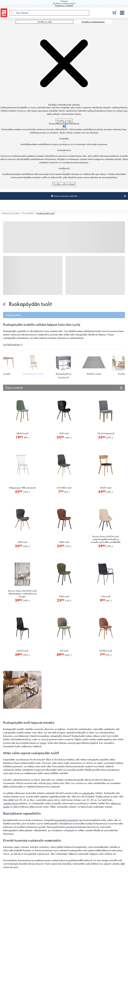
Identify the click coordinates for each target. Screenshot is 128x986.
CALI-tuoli (105, 596)
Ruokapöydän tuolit (46, 213)
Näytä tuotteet (13, 315)
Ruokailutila (28, 213)
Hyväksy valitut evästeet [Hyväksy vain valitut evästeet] (64, 184)
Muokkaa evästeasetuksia (93, 21)
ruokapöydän (88, 793)
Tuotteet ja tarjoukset (11, 213)
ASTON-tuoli (22, 650)
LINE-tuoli (64, 433)
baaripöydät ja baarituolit (66, 820)
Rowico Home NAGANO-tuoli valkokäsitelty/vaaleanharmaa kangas (22, 593)
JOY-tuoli (64, 650)
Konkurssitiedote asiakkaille (65, 196)
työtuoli (43, 743)
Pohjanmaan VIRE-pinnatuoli (22, 487)
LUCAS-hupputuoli (105, 433)
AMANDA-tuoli (64, 487)
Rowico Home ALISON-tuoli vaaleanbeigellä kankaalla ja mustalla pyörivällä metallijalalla (106, 539)
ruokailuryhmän (10, 803)
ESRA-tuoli (64, 542)
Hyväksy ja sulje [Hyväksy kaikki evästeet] (44, 21)
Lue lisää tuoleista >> (13, 344)
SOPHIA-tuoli (105, 650)
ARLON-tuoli (22, 433)
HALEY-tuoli (105, 487)
